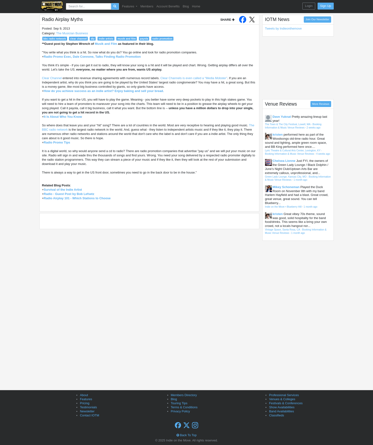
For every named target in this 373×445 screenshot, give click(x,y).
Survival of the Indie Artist (63, 189)
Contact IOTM (89, 415)
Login (309, 6)
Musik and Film (106, 44)
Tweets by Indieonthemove (283, 28)
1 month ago (300, 180)
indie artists (106, 38)
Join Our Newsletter (317, 19)
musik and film (127, 38)
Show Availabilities (281, 407)
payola (144, 38)
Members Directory (184, 395)
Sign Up (325, 6)
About (84, 395)
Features (86, 399)
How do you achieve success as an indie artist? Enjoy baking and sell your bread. (104, 91)
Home (196, 6)
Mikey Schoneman (286, 187)
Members (146, 6)
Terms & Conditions (184, 407)
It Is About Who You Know (63, 116)
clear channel (78, 38)
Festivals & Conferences (286, 403)
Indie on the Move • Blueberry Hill (283, 206)
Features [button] (128, 6)
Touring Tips (179, 403)
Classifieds (276, 415)
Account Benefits (168, 6)
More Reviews (320, 103)
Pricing (84, 403)
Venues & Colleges (282, 399)
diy (93, 38)
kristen (278, 134)
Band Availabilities (281, 411)
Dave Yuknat (282, 116)
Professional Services (284, 395)
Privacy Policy (180, 411)
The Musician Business (72, 33)
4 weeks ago (323, 154)
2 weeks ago (313, 127)
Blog (186, 6)
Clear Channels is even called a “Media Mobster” (193, 78)
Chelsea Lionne (284, 161)
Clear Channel (52, 78)
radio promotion (162, 38)
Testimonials (88, 407)
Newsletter (87, 411)
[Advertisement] (298, 67)
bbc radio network (54, 38)
